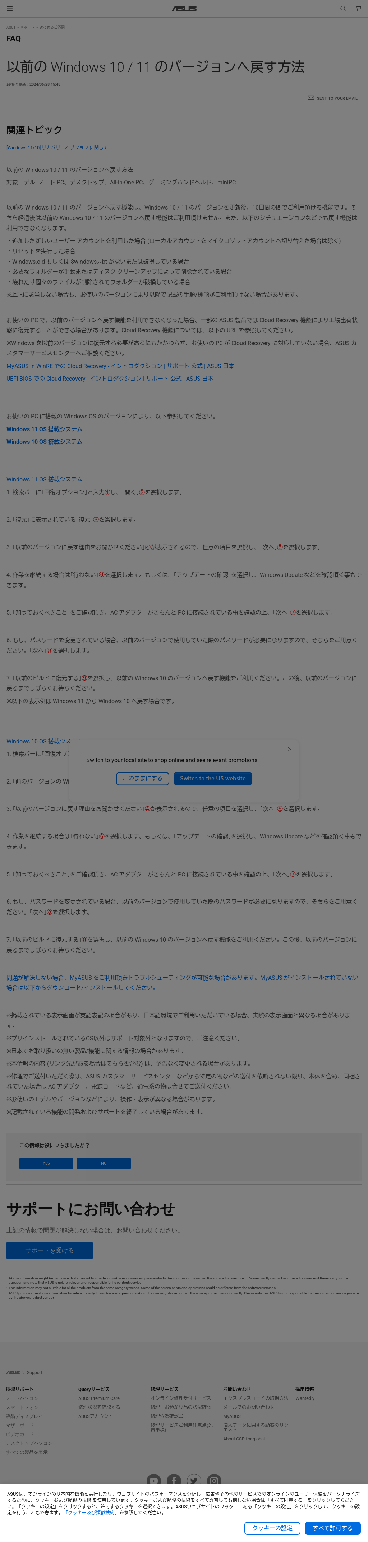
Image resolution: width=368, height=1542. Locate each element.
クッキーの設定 (272, 1528)
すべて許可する (333, 1528)
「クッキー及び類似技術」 (91, 1512)
